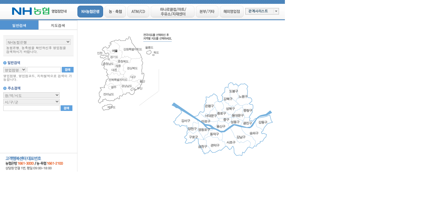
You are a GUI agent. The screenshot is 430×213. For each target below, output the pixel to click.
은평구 (209, 106)
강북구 (227, 99)
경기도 (114, 57)
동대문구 (238, 115)
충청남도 (108, 63)
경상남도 (126, 86)
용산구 (220, 126)
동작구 (214, 134)
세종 (118, 65)
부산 (139, 88)
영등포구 (204, 129)
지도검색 (58, 25)
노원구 (242, 96)
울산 (142, 81)
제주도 (111, 107)
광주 (113, 87)
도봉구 (233, 91)
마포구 (205, 121)
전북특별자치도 (117, 79)
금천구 (202, 146)
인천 (99, 53)
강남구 (240, 137)
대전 (114, 70)
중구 (226, 119)
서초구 (230, 142)
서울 (114, 50)
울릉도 (149, 47)
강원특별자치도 (132, 49)
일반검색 (19, 25)
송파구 (253, 133)
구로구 (193, 137)
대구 (133, 77)
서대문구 (211, 115)
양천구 (192, 128)
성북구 (230, 108)
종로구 (221, 113)
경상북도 (132, 68)
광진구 (247, 123)
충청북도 (123, 61)
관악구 (214, 145)
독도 (156, 52)
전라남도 (108, 94)
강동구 (262, 122)
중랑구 (247, 110)
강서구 (185, 120)
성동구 (235, 122)
